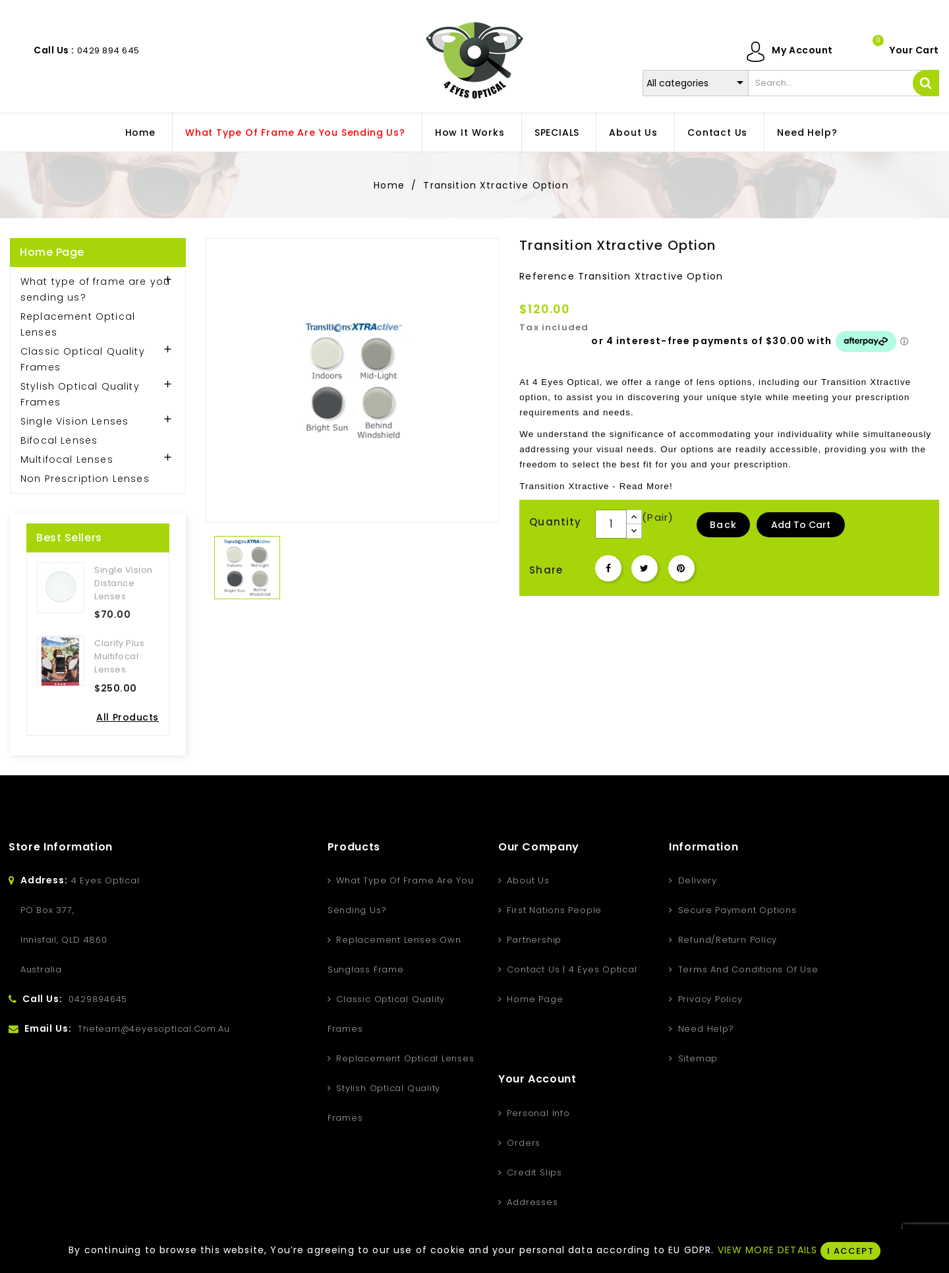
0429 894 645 (108, 50)
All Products (127, 717)
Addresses (783, 969)
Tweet (644, 568)
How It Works (470, 132)
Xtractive (890, 382)
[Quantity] (611, 524)
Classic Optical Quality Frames (82, 359)
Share (608, 568)
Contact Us (717, 132)
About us (633, 132)
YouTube (447, 1200)
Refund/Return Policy (636, 939)
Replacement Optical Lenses (77, 324)
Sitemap (606, 1058)
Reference (546, 276)
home (140, 132)
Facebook (395, 1200)
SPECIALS (556, 132)
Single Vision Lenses (74, 421)
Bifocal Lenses (59, 440)
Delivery (606, 880)
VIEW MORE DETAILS (768, 1250)
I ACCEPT (850, 1251)
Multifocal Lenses (66, 459)
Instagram (501, 1200)
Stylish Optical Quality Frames (80, 394)
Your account (789, 846)
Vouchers (780, 999)
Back (723, 524)
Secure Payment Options (646, 910)
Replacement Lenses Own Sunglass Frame (305, 954)
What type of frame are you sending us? (295, 132)
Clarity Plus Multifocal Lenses (119, 656)
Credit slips (785, 939)
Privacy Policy (619, 999)
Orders (774, 910)
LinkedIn (553, 1200)
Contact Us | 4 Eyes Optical (481, 969)
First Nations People (463, 910)
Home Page (52, 252)
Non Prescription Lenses (85, 478)
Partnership (443, 939)
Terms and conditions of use (657, 969)
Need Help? (807, 132)
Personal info (789, 880)
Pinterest (681, 568)
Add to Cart (800, 524)
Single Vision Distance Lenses (123, 583)
